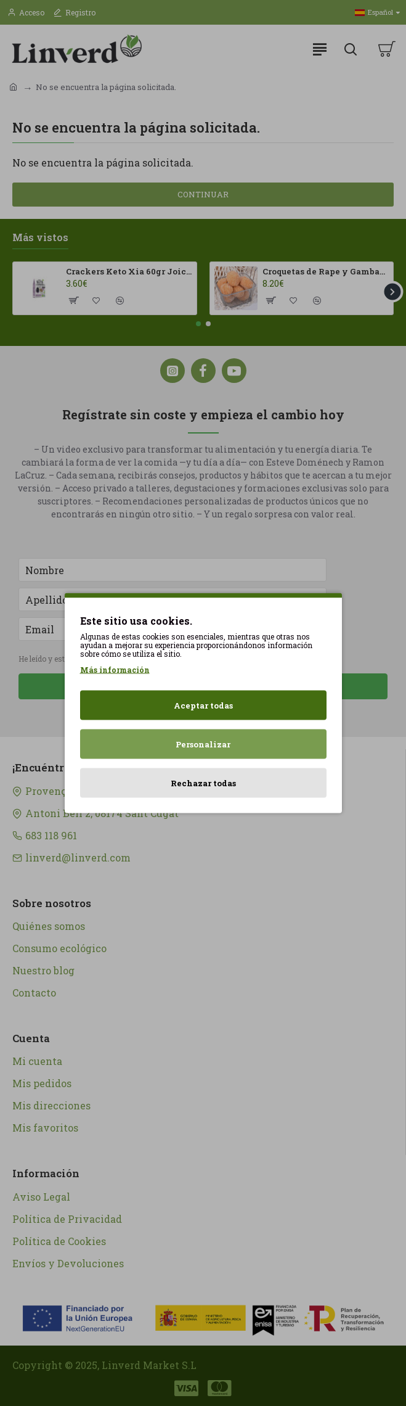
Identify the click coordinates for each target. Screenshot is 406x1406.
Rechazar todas (203, 783)
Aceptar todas (203, 705)
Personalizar (203, 744)
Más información (115, 670)
